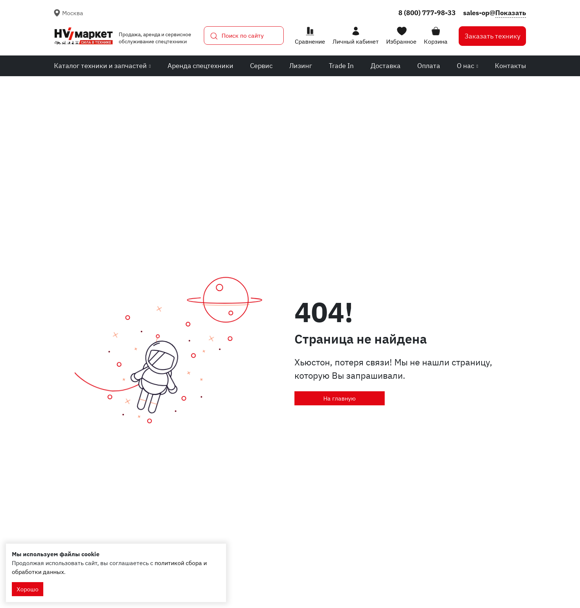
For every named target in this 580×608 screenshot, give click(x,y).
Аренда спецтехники (200, 65)
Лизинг (300, 65)
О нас (467, 65)
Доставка (386, 65)
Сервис (261, 65)
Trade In (341, 65)
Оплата (428, 65)
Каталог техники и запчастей (102, 65)
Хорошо (27, 589)
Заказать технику (492, 36)
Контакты (510, 65)
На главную (339, 398)
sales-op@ (494, 13)
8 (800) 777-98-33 (427, 13)
